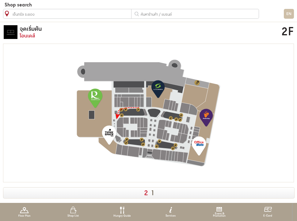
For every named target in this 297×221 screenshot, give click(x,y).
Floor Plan (24, 212)
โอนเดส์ (114, 32)
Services (170, 212)
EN (288, 14)
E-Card (267, 212)
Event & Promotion (219, 212)
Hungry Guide (121, 212)
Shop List (73, 212)
